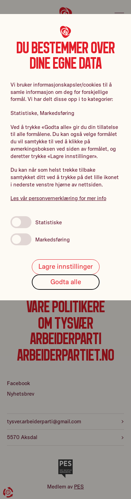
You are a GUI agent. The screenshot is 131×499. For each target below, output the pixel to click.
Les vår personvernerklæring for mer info (58, 198)
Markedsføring (40, 239)
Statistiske (36, 222)
